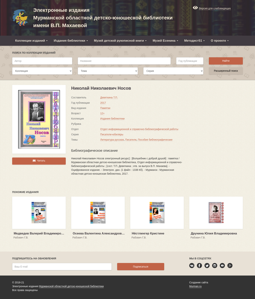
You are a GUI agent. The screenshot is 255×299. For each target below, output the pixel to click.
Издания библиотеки (112, 118)
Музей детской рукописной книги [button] (120, 40)
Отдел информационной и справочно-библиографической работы (139, 129)
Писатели (130, 139)
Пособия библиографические (155, 139)
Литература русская (112, 139)
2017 (103, 102)
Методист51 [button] (194, 40)
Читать (39, 160)
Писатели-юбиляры (111, 134)
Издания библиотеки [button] (71, 40)
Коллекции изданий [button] (31, 40)
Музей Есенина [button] (165, 40)
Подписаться (140, 266)
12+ (102, 113)
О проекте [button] (220, 40)
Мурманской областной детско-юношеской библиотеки (71, 286)
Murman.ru (195, 286)
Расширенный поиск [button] (226, 70)
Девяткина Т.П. (109, 97)
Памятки (105, 108)
